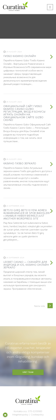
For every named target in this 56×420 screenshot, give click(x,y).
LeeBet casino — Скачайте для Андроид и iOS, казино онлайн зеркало (26, 264)
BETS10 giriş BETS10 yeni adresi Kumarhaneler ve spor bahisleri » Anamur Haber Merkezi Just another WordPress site (26, 214)
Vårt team (28, 372)
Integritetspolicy (20, 414)
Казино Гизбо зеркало (19, 163)
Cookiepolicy (37, 414)
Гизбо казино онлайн (19, 56)
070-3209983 (35, 411)
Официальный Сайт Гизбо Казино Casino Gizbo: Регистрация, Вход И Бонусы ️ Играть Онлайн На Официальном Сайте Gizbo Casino (24, 113)
